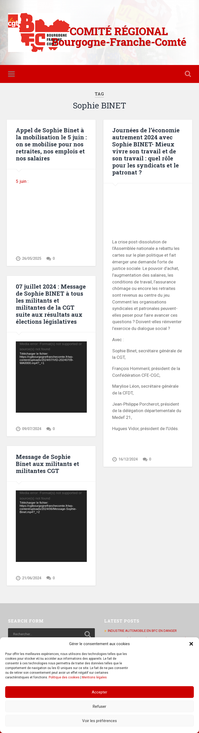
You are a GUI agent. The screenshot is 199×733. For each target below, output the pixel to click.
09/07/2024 (31, 429)
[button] (191, 643)
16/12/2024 (128, 459)
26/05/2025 (31, 258)
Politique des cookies (64, 677)
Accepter (99, 692)
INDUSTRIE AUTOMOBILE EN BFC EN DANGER (142, 630)
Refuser (99, 706)
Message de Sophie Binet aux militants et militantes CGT (47, 464)
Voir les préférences (99, 720)
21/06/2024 (31, 578)
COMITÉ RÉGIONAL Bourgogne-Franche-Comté (119, 36)
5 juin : (23, 181)
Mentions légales (94, 677)
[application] (51, 377)
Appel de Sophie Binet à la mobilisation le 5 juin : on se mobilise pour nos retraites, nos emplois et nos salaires (51, 144)
